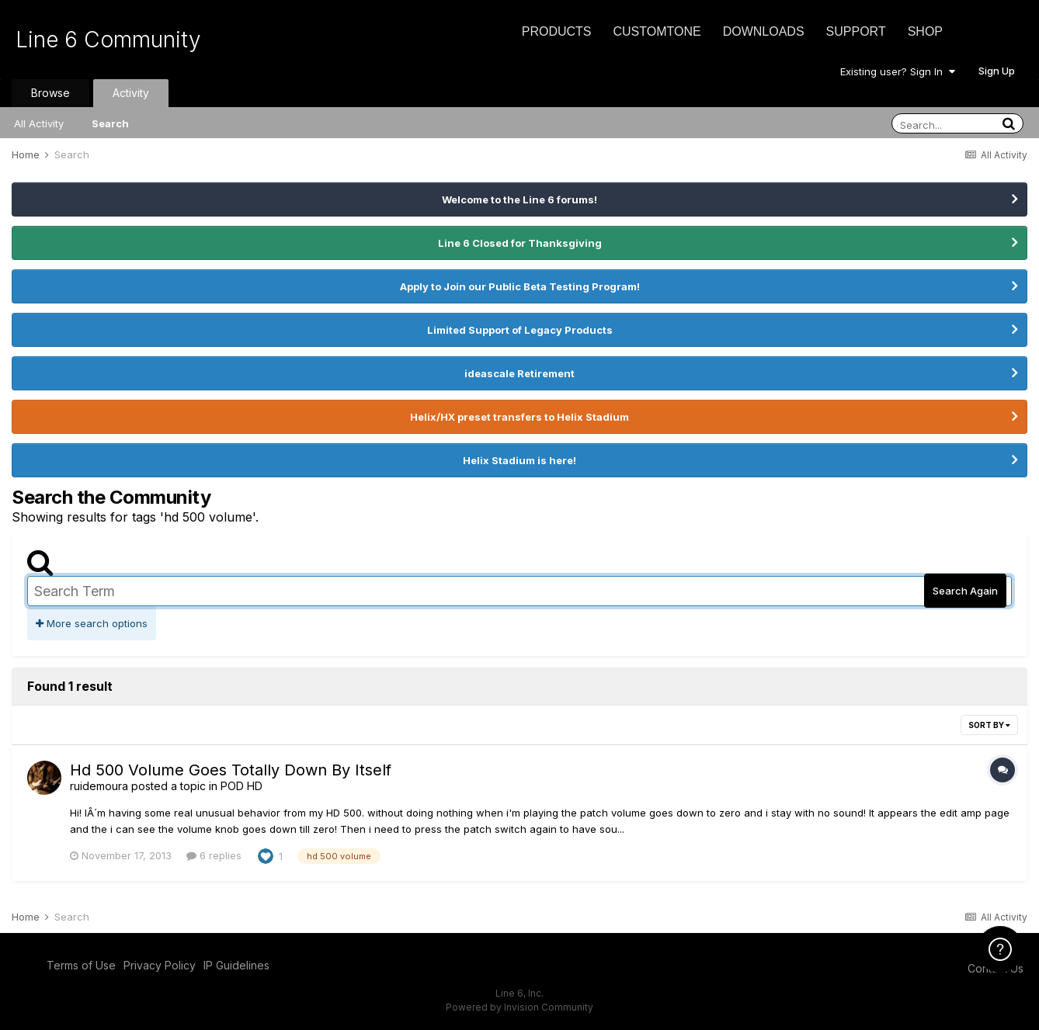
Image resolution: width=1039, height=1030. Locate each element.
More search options (92, 623)
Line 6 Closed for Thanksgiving (520, 243)
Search (110, 123)
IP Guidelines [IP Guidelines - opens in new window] (236, 965)
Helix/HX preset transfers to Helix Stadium (519, 417)
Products (557, 31)
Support (856, 31)
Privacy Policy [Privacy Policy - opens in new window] (159, 965)
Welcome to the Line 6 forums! (519, 199)
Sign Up (996, 70)
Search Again (965, 590)
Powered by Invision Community (519, 1007)
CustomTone (656, 31)
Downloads (763, 31)
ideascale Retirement (519, 373)
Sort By (989, 725)
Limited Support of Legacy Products (520, 330)
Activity (131, 92)
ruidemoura (99, 785)
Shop (925, 31)
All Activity (39, 123)
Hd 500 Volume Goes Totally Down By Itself (230, 770)
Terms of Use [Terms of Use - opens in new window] (81, 965)
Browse (50, 92)
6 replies (214, 855)
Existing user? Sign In (897, 71)
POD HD (241, 785)
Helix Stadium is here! (519, 460)
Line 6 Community (108, 39)
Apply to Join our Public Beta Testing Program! (520, 286)
